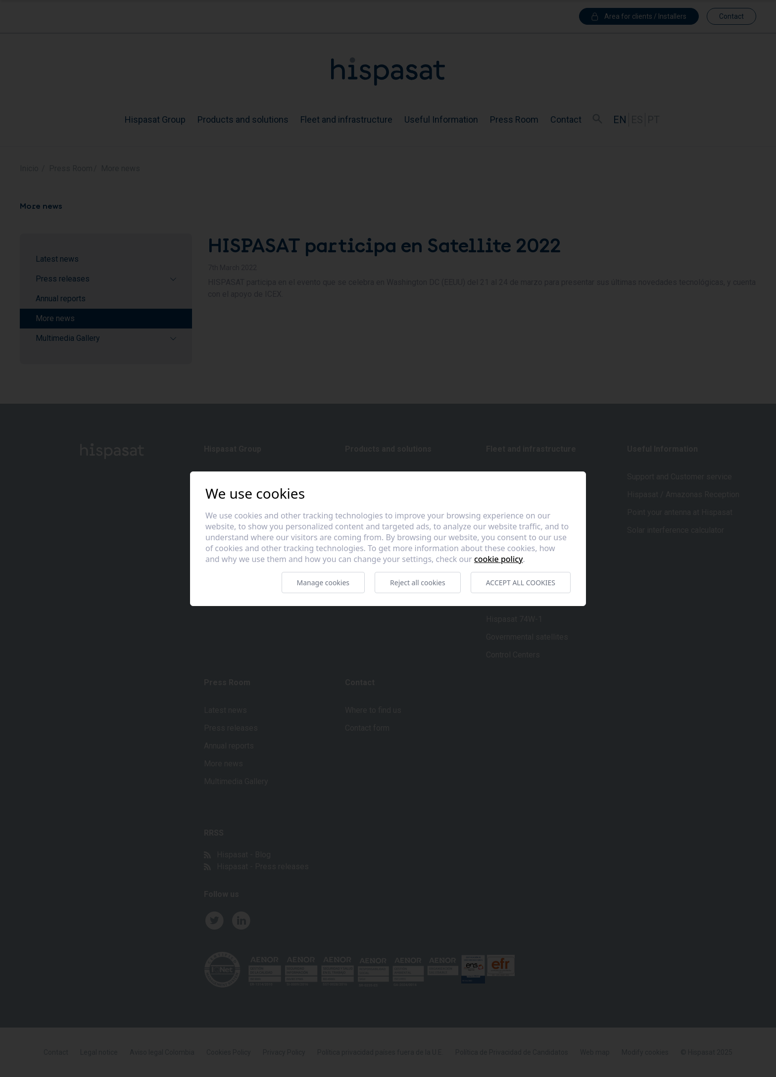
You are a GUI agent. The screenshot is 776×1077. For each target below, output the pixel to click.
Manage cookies (323, 582)
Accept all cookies (520, 582)
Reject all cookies (417, 582)
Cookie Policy (498, 559)
